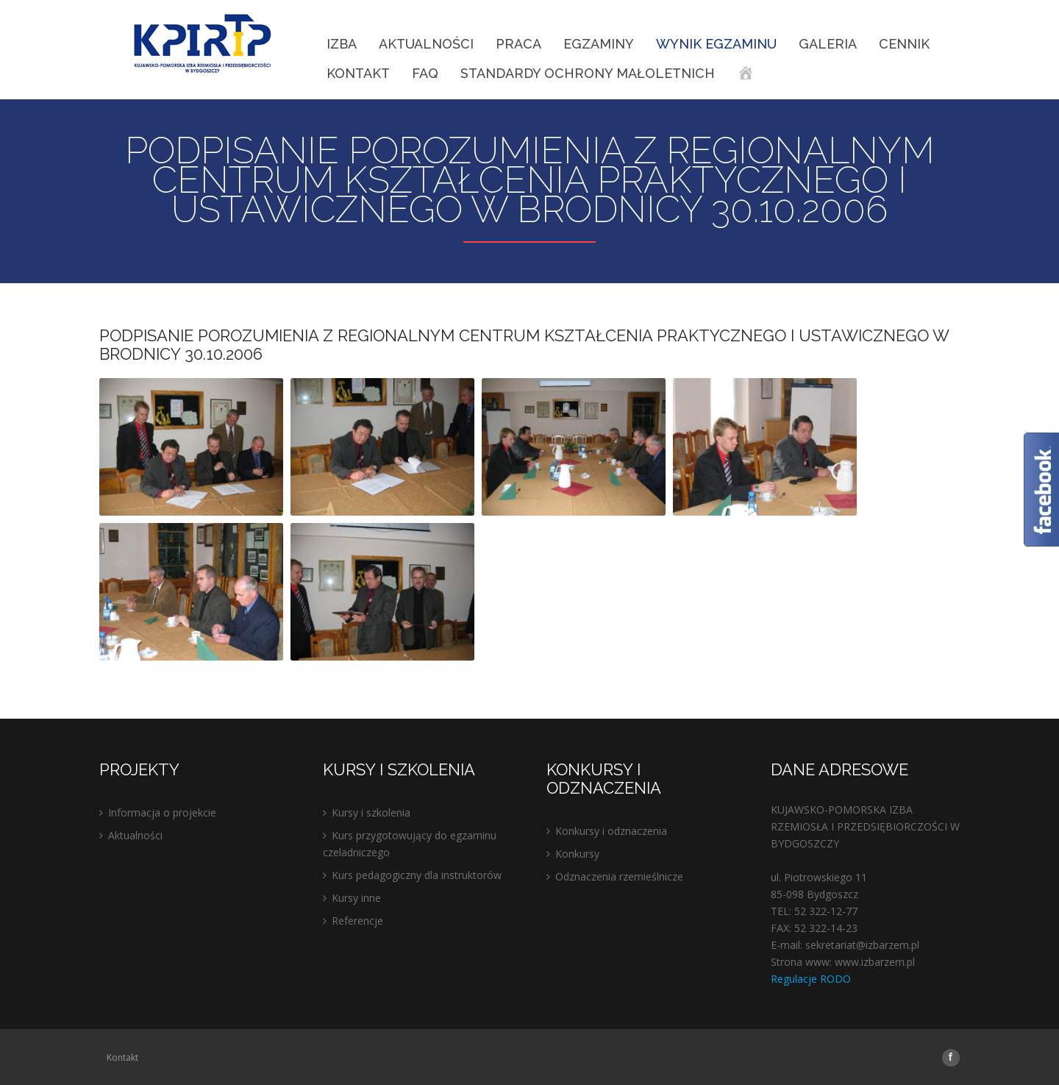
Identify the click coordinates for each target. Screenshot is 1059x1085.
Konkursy (577, 854)
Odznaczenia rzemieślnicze (619, 876)
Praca (518, 43)
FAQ (425, 73)
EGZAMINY (598, 43)
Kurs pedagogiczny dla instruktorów (417, 875)
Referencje (357, 921)
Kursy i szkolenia (371, 812)
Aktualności (426, 43)
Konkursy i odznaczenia (611, 831)
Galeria (828, 43)
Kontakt (358, 73)
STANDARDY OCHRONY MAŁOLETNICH (587, 73)
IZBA (342, 43)
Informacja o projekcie (162, 812)
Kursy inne (356, 898)
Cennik (904, 43)
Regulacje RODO (811, 979)
